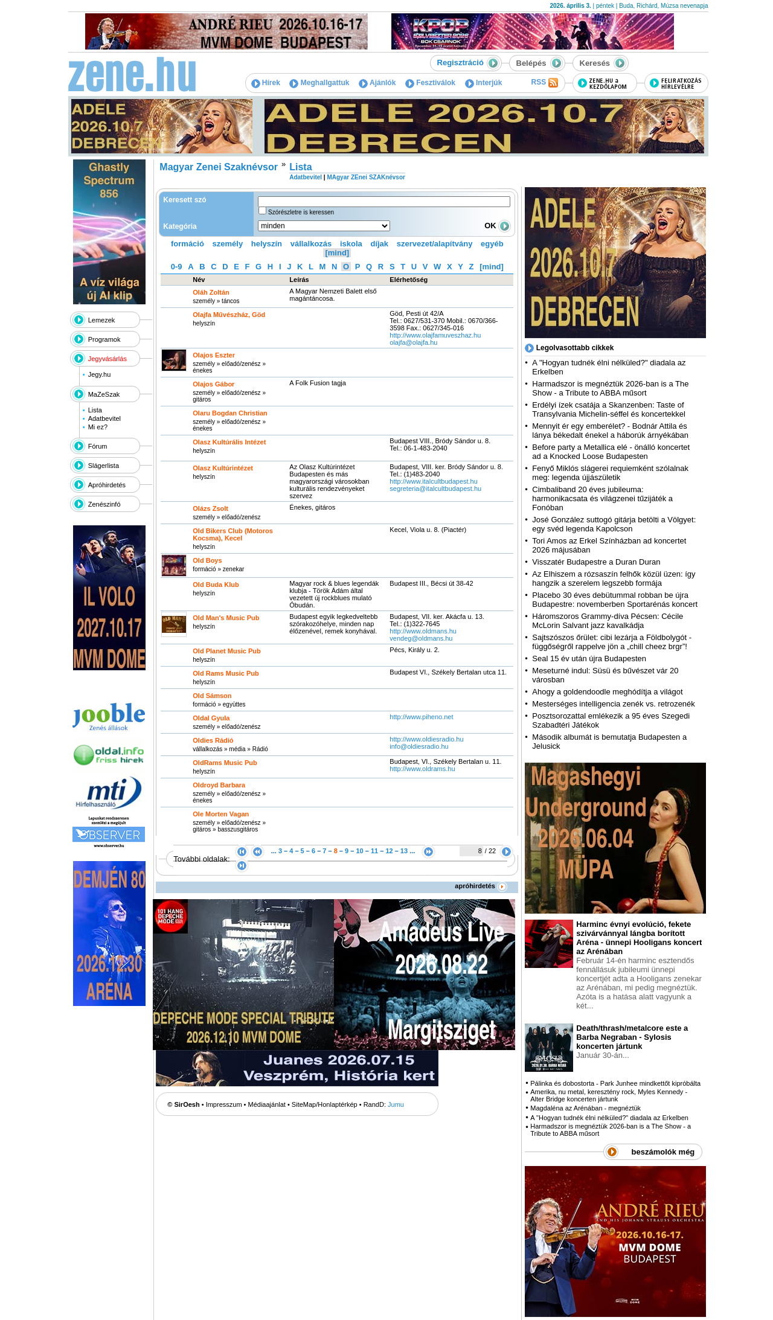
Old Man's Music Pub (226, 617)
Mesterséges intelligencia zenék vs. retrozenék (613, 703)
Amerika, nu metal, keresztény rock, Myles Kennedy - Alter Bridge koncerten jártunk (608, 1095)
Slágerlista (103, 465)
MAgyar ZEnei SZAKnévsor (366, 177)
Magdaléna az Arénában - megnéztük (585, 1108)
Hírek (265, 82)
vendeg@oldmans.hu (421, 638)
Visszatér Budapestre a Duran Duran (596, 561)
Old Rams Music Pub (225, 673)
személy (228, 243)
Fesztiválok (430, 82)
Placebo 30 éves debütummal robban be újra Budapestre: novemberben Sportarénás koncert (615, 600)
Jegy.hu (99, 374)
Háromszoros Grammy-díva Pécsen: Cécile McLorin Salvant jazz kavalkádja (607, 621)
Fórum (97, 446)
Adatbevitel (104, 418)
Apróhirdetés (107, 485)
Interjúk (483, 82)
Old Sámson (212, 695)
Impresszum (224, 1104)
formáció (187, 243)
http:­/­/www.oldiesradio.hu (426, 739)
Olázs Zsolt (210, 508)
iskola (351, 243)
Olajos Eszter (214, 355)
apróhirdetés (481, 885)
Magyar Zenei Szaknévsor (218, 167)
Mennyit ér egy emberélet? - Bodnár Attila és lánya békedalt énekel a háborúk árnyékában (610, 430)
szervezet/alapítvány (435, 243)
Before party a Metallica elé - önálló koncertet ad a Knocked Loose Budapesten (611, 452)
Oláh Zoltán (211, 292)
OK (497, 225)
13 (404, 850)
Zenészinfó (104, 504)
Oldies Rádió (213, 740)
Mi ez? (97, 427)
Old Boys (207, 560)
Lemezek (101, 320)
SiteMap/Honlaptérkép (325, 1104)
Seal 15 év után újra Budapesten (591, 658)
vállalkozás (311, 243)
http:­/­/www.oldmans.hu (423, 631)
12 (389, 850)
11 (374, 850)
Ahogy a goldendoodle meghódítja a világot (607, 691)
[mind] (337, 252)
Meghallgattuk (319, 82)
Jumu (396, 1104)
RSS (544, 83)
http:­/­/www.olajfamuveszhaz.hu (435, 335)
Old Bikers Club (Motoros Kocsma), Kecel (233, 534)
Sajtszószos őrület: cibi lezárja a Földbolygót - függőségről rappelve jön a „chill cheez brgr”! (611, 642)
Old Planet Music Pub (226, 651)
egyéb (492, 243)
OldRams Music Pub (225, 762)
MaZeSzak (104, 394)
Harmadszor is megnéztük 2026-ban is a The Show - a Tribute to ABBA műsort (610, 388)
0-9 (176, 266)
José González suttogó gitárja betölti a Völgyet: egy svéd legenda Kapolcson (614, 524)
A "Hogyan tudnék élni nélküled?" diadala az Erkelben (609, 1117)
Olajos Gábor (213, 384)
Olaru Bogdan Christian (230, 413)
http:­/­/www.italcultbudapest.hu (434, 481)
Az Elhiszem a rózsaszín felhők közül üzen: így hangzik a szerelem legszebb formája (613, 578)
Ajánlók (377, 82)
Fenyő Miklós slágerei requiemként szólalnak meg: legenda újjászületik (610, 473)
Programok (104, 339)
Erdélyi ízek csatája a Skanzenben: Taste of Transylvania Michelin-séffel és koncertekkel (608, 409)
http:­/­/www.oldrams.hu (422, 768)
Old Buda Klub (216, 584)
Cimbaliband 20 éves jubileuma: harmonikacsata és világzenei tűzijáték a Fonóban (602, 498)
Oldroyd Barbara (219, 785)
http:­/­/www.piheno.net (421, 716)
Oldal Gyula (211, 718)
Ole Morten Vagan (221, 814)
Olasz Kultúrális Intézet (229, 442)
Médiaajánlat (267, 1104)
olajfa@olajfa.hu (413, 342)
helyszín (266, 243)
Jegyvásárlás (107, 358)
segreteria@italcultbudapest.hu (435, 488)
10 (359, 850)
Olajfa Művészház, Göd (229, 314)
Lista (95, 410)
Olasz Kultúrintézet (223, 468)
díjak (379, 243)
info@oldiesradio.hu (419, 746)
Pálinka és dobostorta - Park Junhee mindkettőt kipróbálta (615, 1083)
